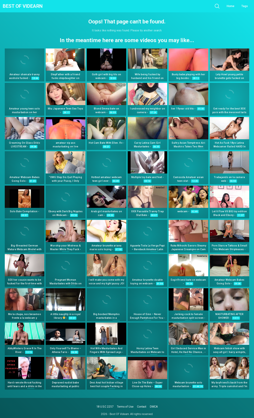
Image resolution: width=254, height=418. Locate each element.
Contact (141, 406)
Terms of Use (125, 406)
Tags (244, 6)
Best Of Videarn (23, 6)
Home (230, 6)
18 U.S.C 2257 (104, 406)
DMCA (154, 406)
